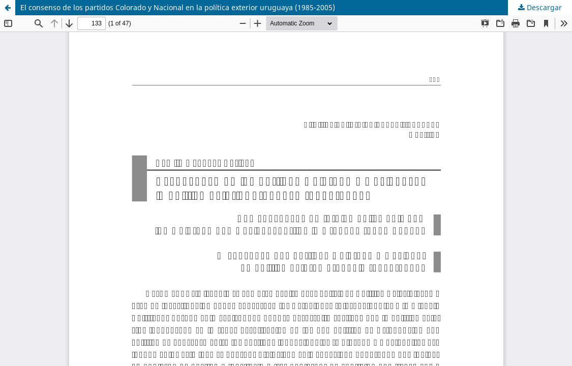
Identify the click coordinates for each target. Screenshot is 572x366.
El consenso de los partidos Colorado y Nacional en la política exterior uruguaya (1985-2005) (177, 7)
